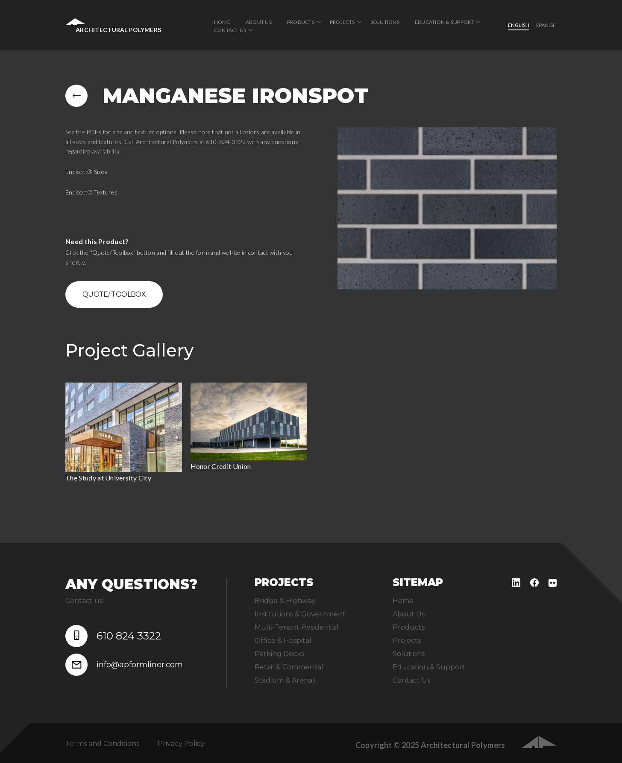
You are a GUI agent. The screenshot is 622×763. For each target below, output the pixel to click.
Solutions (384, 22)
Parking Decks (279, 654)
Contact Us (230, 30)
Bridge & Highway (285, 601)
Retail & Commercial (289, 667)
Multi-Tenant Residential (297, 627)
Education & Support (444, 22)
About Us (259, 22)
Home (222, 22)
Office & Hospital (283, 640)
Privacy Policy (181, 743)
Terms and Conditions (102, 743)
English (519, 25)
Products (300, 22)
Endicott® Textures (91, 192)
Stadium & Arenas (285, 680)
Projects (342, 22)
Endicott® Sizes (86, 171)
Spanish (546, 25)
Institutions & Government (300, 614)
